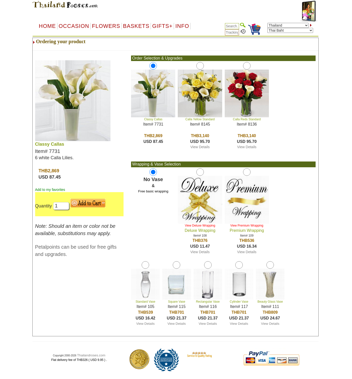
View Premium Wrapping (246, 225)
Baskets (136, 26)
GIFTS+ (162, 26)
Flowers (106, 26)
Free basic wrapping (153, 191)
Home (47, 26)
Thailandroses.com (91, 355)
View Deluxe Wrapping (200, 225)
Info (182, 26)
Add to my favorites (50, 190)
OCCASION (74, 26)
